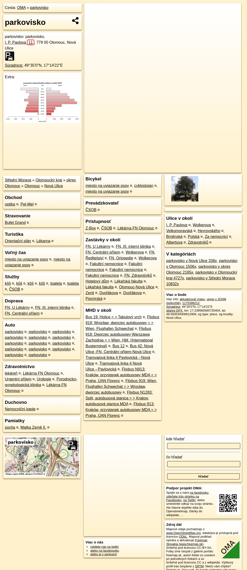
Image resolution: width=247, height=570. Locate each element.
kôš (8, 283)
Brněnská (174, 237)
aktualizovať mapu (192, 299)
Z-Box (90, 228)
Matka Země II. (33, 427)
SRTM (199, 566)
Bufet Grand (15, 223)
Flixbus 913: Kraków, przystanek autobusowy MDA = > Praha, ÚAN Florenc (121, 410)
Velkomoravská (179, 231)
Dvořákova (108, 293)
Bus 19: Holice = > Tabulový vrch (113, 317)
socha (10, 427)
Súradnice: (14, 65)
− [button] (92, 18)
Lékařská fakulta (129, 281)
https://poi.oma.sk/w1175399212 (219, 169)
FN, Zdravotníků (138, 275)
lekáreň (11, 373)
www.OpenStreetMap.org (183, 533)
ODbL (183, 536)
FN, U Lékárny (17, 308)
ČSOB (14, 289)
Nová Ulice (53, 186)
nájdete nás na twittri (104, 547)
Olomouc (32, 186)
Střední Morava (18, 180)
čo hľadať (174, 457)
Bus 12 (119, 346)
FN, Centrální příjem (22, 313)
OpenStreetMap (157, 169)
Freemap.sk (182, 169)
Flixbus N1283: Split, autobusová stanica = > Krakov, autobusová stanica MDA (118, 398)
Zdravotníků (198, 242)
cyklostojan (143, 186)
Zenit (89, 293)
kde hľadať (175, 439)
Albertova (174, 242)
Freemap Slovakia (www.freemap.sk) (186, 542)
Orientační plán (18, 241)
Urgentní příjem (18, 379)
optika (10, 204)
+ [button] (92, 11)
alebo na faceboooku (104, 550)
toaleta (56, 283)
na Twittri (189, 500)
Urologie (44, 379)
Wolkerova (135, 252)
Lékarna (43, 241)
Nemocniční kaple (20, 409)
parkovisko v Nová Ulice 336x (191, 261)
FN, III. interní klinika (52, 308)
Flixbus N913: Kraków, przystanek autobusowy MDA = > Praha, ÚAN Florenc (121, 375)
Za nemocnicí (216, 237)
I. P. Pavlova (19, 42)
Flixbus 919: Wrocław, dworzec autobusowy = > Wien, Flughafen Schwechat (122, 323)
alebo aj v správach (103, 554)
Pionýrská (93, 299)
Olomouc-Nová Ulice (136, 287)
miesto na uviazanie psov (26, 259)
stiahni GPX (174, 310)
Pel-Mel (27, 204)
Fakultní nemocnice (106, 264)
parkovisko (39, 8)
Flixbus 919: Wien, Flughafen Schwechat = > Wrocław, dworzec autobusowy (121, 386)
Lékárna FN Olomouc (41, 373)
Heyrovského (209, 231)
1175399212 (190, 303)
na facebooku (199, 492)
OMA (21, 8)
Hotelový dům (97, 281)
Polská (193, 237)
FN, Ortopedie (121, 258)
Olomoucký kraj (48, 180)
